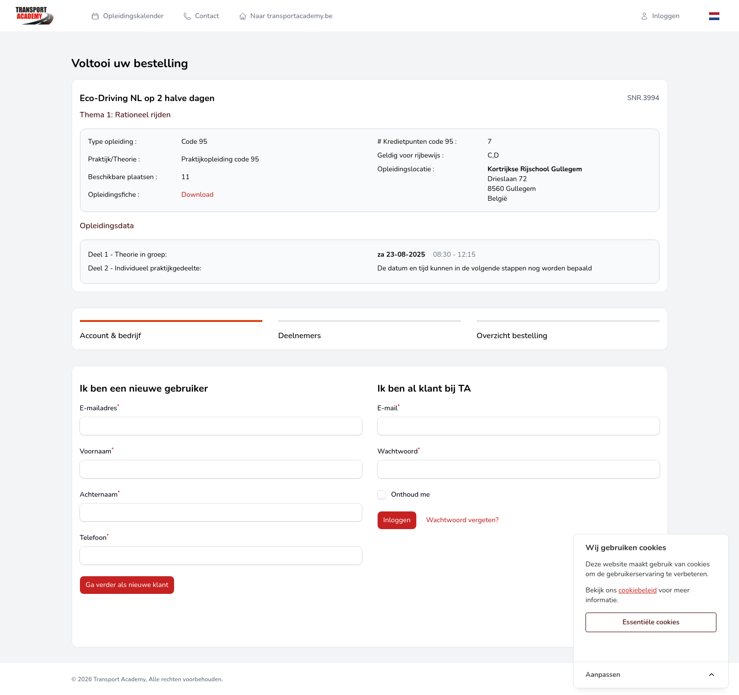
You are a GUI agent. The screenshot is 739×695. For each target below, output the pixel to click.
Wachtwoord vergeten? (462, 520)
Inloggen (660, 16)
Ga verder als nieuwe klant (127, 584)
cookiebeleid (637, 590)
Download (197, 194)
